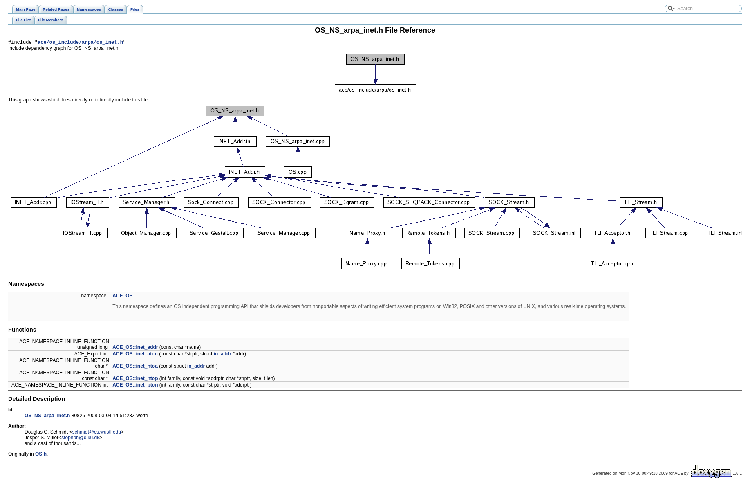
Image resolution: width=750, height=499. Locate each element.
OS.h (41, 455)
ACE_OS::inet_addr (135, 348)
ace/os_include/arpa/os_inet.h (80, 43)
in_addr (222, 355)
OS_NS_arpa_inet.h (47, 417)
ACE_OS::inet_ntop (135, 379)
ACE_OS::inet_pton (135, 386)
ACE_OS (122, 297)
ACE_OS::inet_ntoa (135, 367)
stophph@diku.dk (80, 439)
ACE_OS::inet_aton (135, 355)
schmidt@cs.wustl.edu (96, 433)
